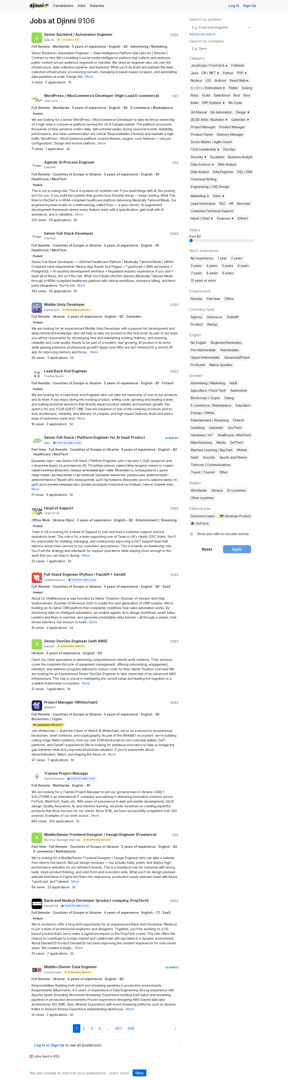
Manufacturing (201, 442)
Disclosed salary (203, 516)
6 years (243, 266)
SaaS (194, 457)
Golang (247, 88)
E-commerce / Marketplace (211, 405)
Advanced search (202, 34)
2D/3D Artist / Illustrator (209, 120)
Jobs (81, 5)
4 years (212, 266)
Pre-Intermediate (203, 350)
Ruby (194, 95)
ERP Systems (213, 103)
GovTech (235, 428)
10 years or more (203, 280)
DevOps (229, 149)
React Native (239, 80)
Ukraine (217, 490)
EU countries (236, 490)
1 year (222, 258)
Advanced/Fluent (237, 357)
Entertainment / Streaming (210, 420)
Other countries (202, 498)
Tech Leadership (205, 149)
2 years (236, 258)
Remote (196, 299)
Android (220, 80)
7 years (196, 273)
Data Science (202, 164)
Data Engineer (223, 172)
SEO (222, 203)
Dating (229, 398)
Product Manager (232, 127)
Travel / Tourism (203, 472)
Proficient (198, 365)
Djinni (39, 6)
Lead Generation (203, 203)
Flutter (233, 88)
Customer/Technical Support (212, 211)
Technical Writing (203, 179)
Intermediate (229, 350)
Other (223, 472)
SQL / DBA (244, 172)
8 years (212, 273)
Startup (212, 324)
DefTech (236, 442)
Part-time (213, 299)
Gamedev (240, 120)
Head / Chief (202, 218)
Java (194, 73)
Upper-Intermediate (205, 357)
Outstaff (232, 317)
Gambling (198, 428)
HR (231, 203)
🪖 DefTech (200, 523)
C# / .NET (210, 73)
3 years (196, 266)
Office (229, 299)
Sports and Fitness (233, 457)
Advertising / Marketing (208, 383)
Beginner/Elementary (226, 342)
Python (228, 73)
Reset (207, 549)
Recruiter (243, 203)
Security (199, 157)
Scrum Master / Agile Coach (211, 142)
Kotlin (195, 103)
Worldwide (199, 490)
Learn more (119, 1073)
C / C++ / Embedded (208, 88)
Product (196, 324)
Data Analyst (200, 172)
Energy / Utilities (203, 413)
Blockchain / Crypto (205, 398)
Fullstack (237, 65)
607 (118, 1028)
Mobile (242, 450)
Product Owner (202, 134)
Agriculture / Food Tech (208, 390)
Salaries (97, 5)
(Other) (242, 218)
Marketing (200, 196)
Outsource (214, 317)
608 (131, 1028)
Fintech (238, 420)
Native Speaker (221, 365)
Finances (225, 218)
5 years (227, 266)
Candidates (63, 5)
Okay (139, 1073)
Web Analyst (227, 164)
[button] (89, 77)
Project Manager (203, 127)
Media (221, 442)
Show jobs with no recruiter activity (223, 534)
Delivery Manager (230, 134)
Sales (219, 196)
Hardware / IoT (202, 435)
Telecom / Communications (211, 465)
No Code (235, 103)
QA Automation (221, 112)
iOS (208, 80)
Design (243, 112)
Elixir (246, 95)
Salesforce (222, 95)
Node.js (196, 80)
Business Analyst (240, 157)
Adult (233, 383)
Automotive (238, 390)
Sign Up (249, 5)
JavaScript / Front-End (209, 65)
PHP (242, 73)
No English (198, 342)
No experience (202, 258)
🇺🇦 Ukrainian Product (235, 516)
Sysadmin (217, 157)
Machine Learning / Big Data (211, 450)
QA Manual (199, 112)
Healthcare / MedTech (234, 435)
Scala (206, 95)
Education (243, 405)
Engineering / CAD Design (210, 187)
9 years (228, 273)
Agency (196, 317)
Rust (237, 95)
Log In (234, 5)
